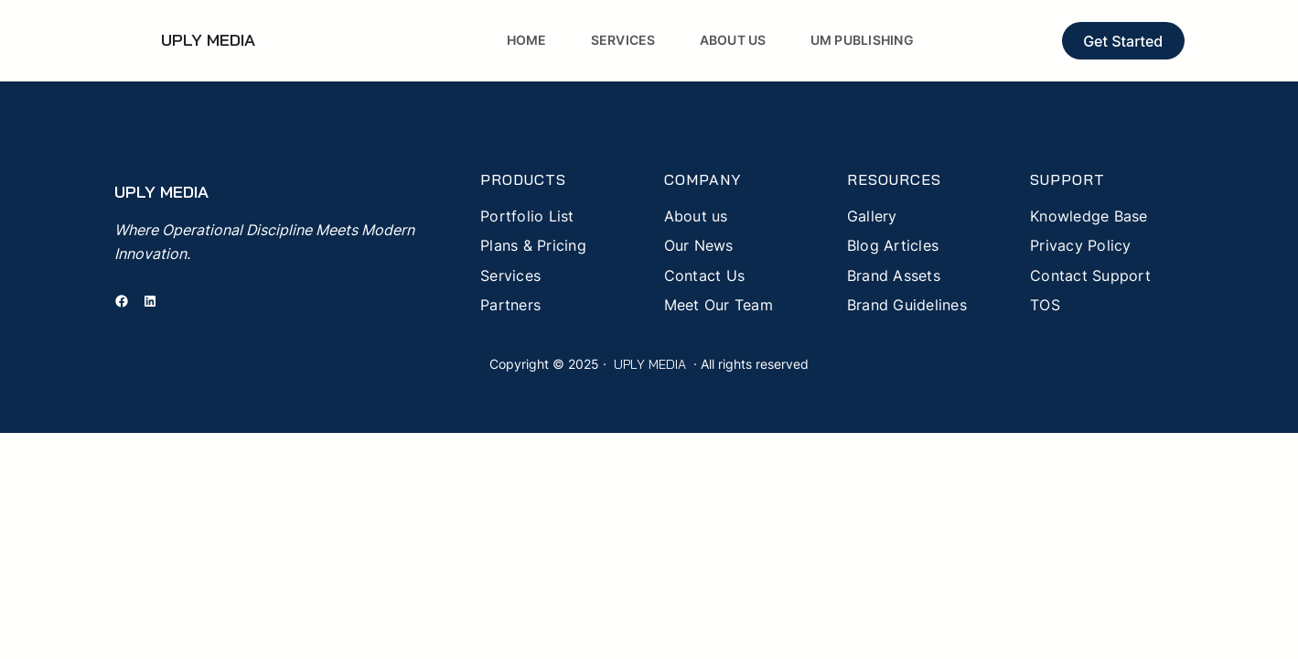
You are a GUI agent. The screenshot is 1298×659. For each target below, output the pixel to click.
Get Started (1123, 41)
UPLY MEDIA (208, 39)
